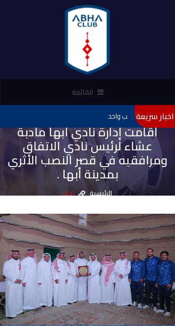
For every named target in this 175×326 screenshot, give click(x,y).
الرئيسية (101, 193)
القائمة (87, 92)
